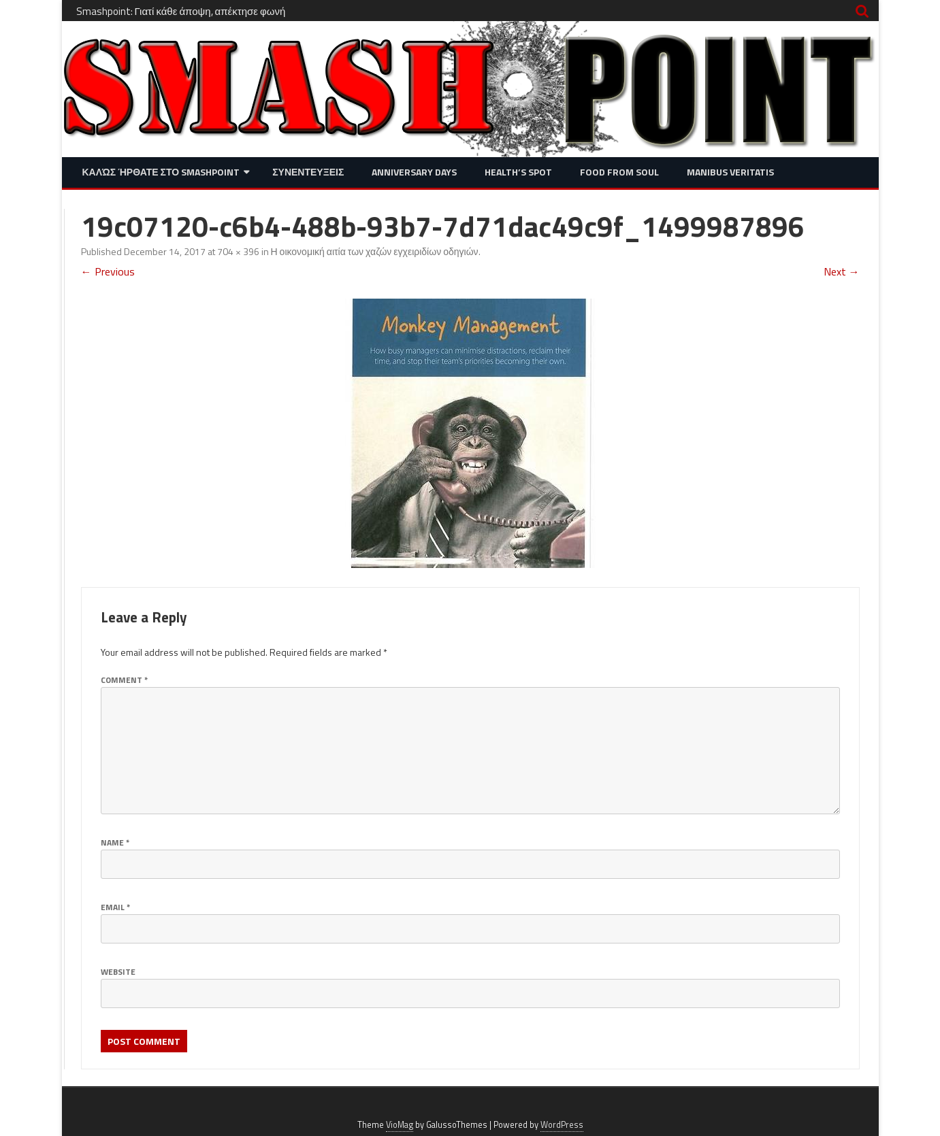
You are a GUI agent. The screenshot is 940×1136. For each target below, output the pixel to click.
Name (115, 842)
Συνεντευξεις (308, 172)
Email (115, 907)
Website (118, 971)
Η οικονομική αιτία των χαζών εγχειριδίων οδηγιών (375, 251)
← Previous (108, 271)
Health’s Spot (518, 172)
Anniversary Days (414, 172)
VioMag (399, 1124)
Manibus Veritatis (730, 172)
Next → (842, 271)
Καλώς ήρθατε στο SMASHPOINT (161, 172)
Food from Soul (619, 172)
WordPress (561, 1124)
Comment (124, 679)
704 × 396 (238, 251)
